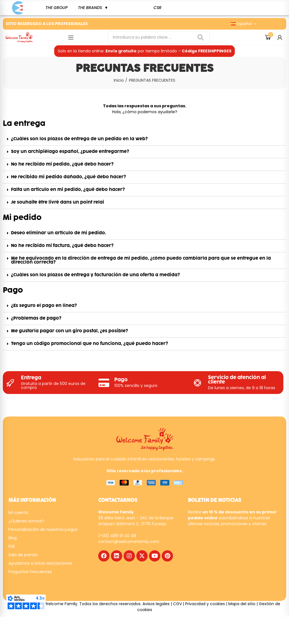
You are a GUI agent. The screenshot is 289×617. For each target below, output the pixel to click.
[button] (56, 8)
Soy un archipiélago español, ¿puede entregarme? (70, 152)
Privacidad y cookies (205, 604)
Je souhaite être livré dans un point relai (57, 202)
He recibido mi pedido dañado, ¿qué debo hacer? (68, 177)
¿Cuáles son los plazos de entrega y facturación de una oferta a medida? (95, 275)
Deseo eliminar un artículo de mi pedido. (58, 233)
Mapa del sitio (241, 604)
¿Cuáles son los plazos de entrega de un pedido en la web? (79, 139)
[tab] (144, 139)
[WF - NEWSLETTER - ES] (228, 560)
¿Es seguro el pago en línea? (44, 306)
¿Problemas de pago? (36, 318)
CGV (177, 604)
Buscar (201, 37)
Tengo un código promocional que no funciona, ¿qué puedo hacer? (89, 344)
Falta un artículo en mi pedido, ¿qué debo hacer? (68, 190)
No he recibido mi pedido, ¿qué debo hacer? (62, 164)
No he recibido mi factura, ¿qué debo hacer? (62, 246)
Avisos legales (156, 604)
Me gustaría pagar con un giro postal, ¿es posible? (69, 331)
